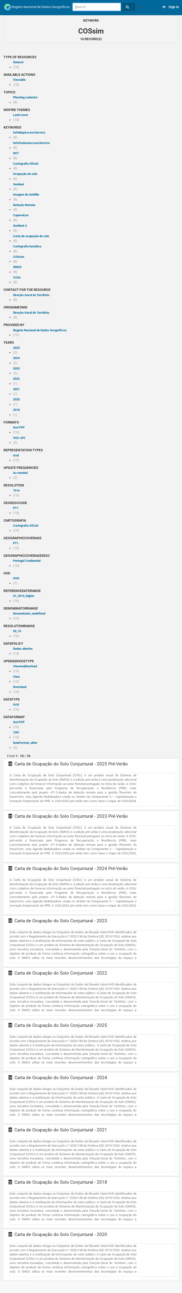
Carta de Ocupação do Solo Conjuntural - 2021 (57, 1129)
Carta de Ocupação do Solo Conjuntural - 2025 (57, 1025)
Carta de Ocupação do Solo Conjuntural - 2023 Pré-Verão (68, 816)
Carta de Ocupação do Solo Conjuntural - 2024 (57, 1077)
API (25, 1286)
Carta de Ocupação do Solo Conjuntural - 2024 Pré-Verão (68, 868)
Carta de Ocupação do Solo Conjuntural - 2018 (57, 1182)
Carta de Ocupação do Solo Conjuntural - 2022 (57, 973)
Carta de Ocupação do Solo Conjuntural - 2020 (57, 1234)
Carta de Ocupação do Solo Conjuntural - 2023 (57, 920)
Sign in (171, 7)
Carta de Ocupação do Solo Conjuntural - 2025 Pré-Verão (68, 763)
